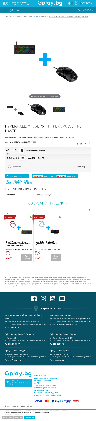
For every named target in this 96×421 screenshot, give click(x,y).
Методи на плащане (42, 380)
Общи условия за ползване (45, 378)
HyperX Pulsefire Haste (35, 150)
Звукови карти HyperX (30, 277)
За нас (36, 383)
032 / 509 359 (14, 360)
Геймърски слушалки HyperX (76, 277)
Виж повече (27, 257)
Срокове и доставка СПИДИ (45, 385)
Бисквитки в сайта (42, 390)
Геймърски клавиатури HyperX (15, 279)
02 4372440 (13, 327)
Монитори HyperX (52, 281)
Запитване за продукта (17, 176)
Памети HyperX (17, 277)
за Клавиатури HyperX (38, 281)
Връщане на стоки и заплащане (47, 395)
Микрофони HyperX (45, 277)
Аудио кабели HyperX (61, 284)
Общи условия (40, 376)
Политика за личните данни (46, 393)
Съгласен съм (29, 417)
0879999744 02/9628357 (65, 324)
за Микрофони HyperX (17, 284)
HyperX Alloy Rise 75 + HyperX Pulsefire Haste (68, 16)
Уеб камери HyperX (32, 284)
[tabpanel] (19, 238)
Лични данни (7, 417)
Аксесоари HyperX (75, 279)
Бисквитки (18, 417)
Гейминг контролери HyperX (68, 281)
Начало (8, 16)
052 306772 (58, 344)
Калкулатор (43, 176)
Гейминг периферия (24, 16)
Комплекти (41, 16)
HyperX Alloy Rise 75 (35, 158)
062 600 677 (14, 344)
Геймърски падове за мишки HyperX (38, 279)
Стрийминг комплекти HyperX (20, 281)
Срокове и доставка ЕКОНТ (45, 388)
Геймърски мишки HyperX (60, 279)
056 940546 (58, 360)
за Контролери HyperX (76, 284)
